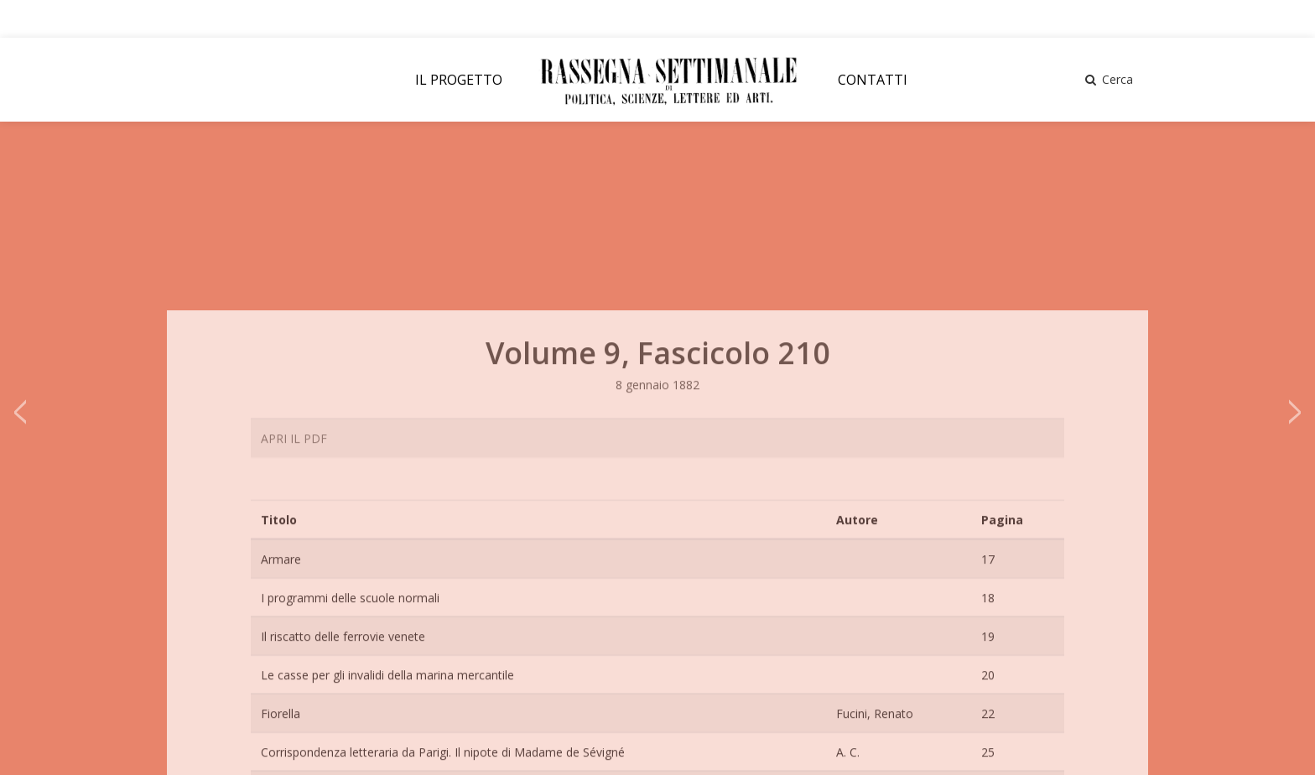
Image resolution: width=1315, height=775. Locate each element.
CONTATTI (872, 79)
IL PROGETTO (458, 79)
